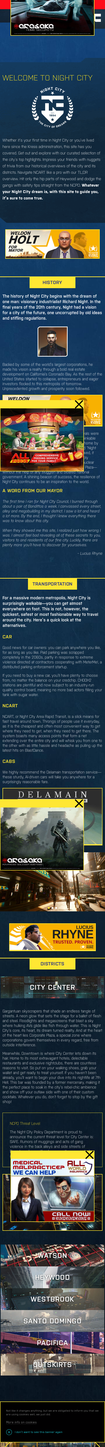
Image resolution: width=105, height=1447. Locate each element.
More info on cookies (21, 1422)
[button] (49, 908)
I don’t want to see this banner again (38, 1432)
